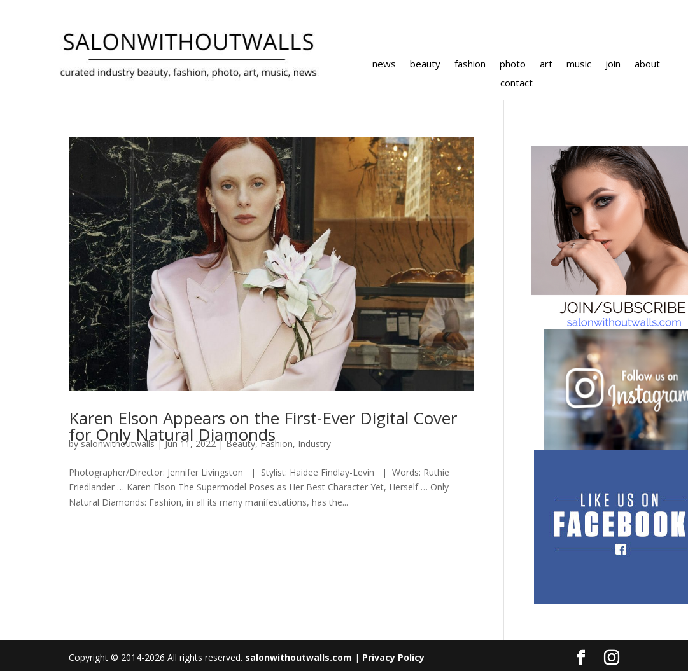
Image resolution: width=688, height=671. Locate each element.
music (578, 64)
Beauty (240, 444)
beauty (425, 64)
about (647, 64)
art (546, 64)
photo (513, 64)
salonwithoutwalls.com (298, 657)
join (613, 64)
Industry (314, 444)
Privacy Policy (393, 657)
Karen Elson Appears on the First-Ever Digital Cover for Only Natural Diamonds (263, 426)
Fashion (276, 444)
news (384, 64)
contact (516, 83)
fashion (470, 64)
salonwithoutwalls (118, 444)
